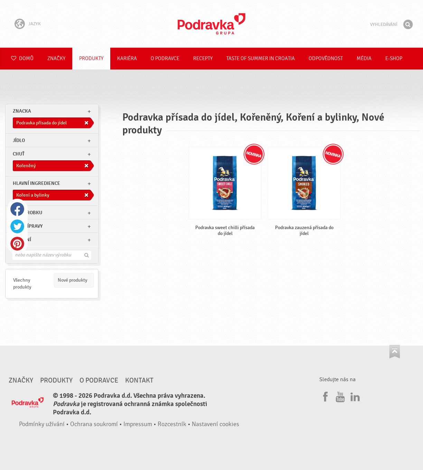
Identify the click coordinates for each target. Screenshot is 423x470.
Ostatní (22, 240)
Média (364, 59)
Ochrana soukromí (94, 424)
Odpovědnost (326, 59)
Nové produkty (72, 280)
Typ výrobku (27, 213)
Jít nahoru (394, 351)
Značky (56, 59)
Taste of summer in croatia (260, 59)
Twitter (17, 226)
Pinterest (17, 244)
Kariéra (127, 59)
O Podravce (165, 59)
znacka (22, 111)
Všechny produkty (22, 283)
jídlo (19, 140)
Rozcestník (172, 424)
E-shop (393, 59)
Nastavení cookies (215, 424)
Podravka (211, 23)
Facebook (17, 209)
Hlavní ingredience (36, 183)
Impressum (137, 424)
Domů (22, 59)
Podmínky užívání (42, 424)
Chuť (19, 154)
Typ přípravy (28, 226)
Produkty (91, 59)
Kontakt (139, 380)
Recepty (203, 59)
